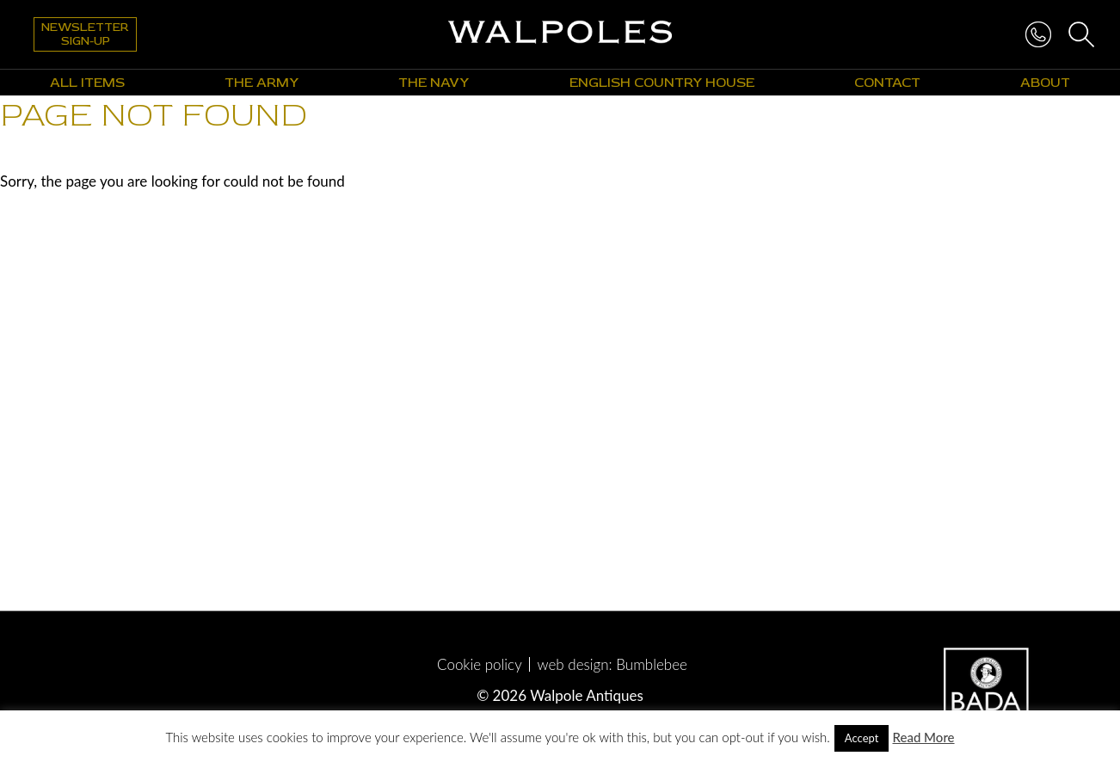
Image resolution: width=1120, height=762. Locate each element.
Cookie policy (479, 664)
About (1045, 82)
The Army (261, 82)
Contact (887, 82)
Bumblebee (651, 664)
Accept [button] (862, 738)
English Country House (661, 82)
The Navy (433, 82)
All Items (87, 82)
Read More (923, 737)
